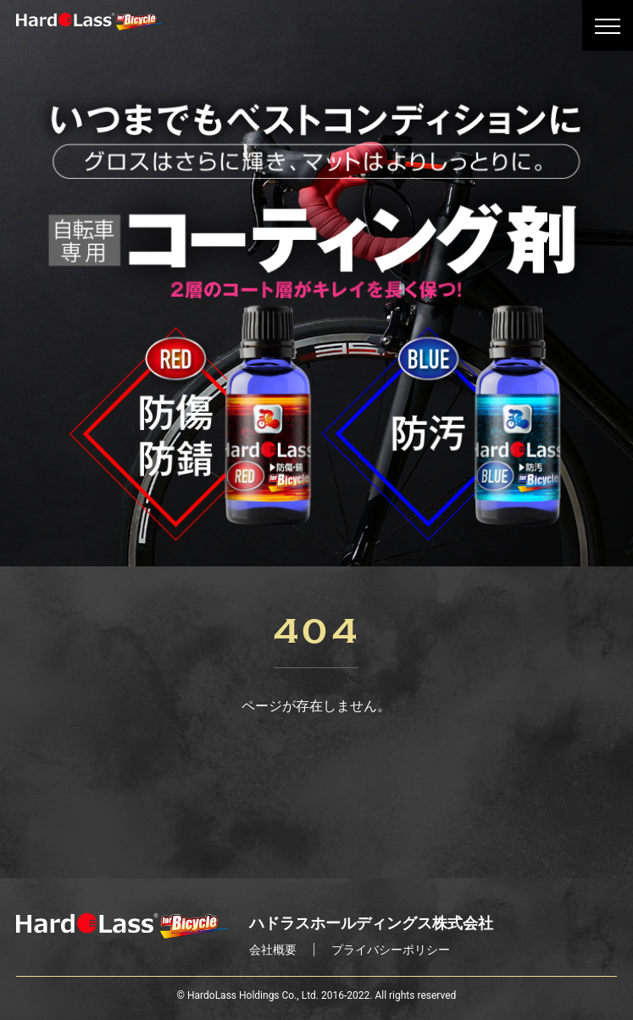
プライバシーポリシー (390, 949)
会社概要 (273, 949)
